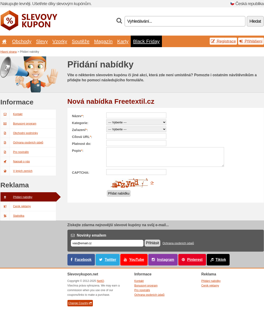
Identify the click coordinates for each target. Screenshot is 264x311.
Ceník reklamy (15, 206)
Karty (122, 41)
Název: (78, 116)
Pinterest (195, 260)
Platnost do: (81, 144)
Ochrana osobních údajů (21, 142)
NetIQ (100, 281)
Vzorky (59, 41)
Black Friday (146, 41)
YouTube (136, 260)
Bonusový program (18, 123)
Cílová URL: (82, 137)
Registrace (223, 41)
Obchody (21, 41)
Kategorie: (80, 123)
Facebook (83, 260)
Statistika (12, 215)
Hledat (255, 21)
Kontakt (11, 114)
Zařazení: (80, 130)
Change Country (80, 303)
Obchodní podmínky (19, 133)
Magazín (103, 41)
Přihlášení (250, 41)
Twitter (110, 260)
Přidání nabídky (16, 197)
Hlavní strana (8, 51)
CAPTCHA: (80, 172)
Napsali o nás (15, 161)
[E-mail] (107, 243)
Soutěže (81, 41)
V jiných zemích (16, 171)
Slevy (42, 41)
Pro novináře (14, 152)
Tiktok (220, 260)
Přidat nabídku (119, 193)
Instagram (165, 260)
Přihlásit (152, 243)
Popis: (78, 150)
